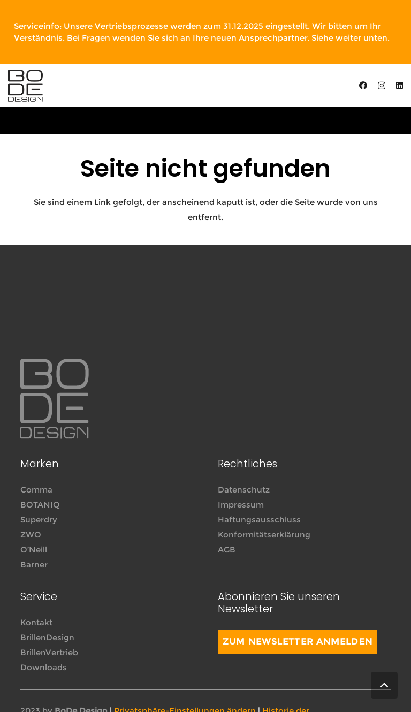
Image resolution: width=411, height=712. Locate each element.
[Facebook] (363, 85)
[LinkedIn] (399, 85)
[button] (384, 685)
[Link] (25, 86)
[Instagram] (381, 85)
